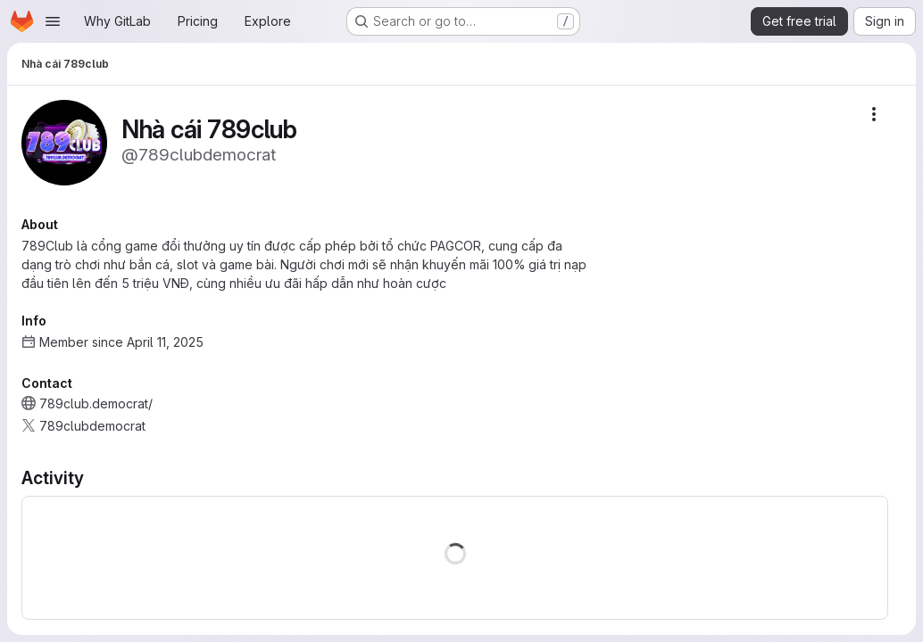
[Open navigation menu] (52, 21)
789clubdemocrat (92, 425)
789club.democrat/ (96, 403)
